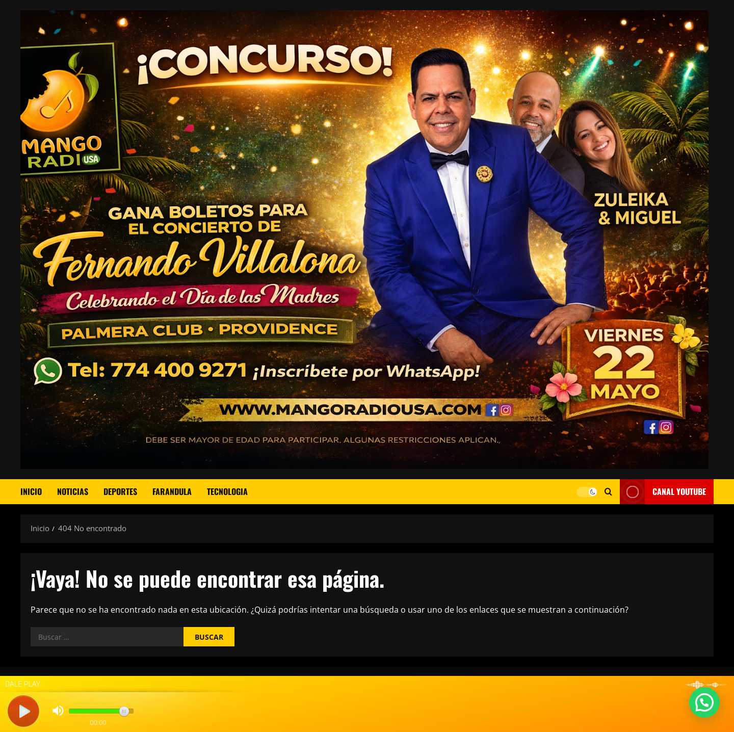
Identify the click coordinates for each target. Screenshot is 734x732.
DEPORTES (120, 491)
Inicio (31, 491)
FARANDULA (172, 491)
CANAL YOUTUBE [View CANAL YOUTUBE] (663, 491)
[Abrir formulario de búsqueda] (608, 492)
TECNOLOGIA (227, 491)
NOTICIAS (72, 491)
